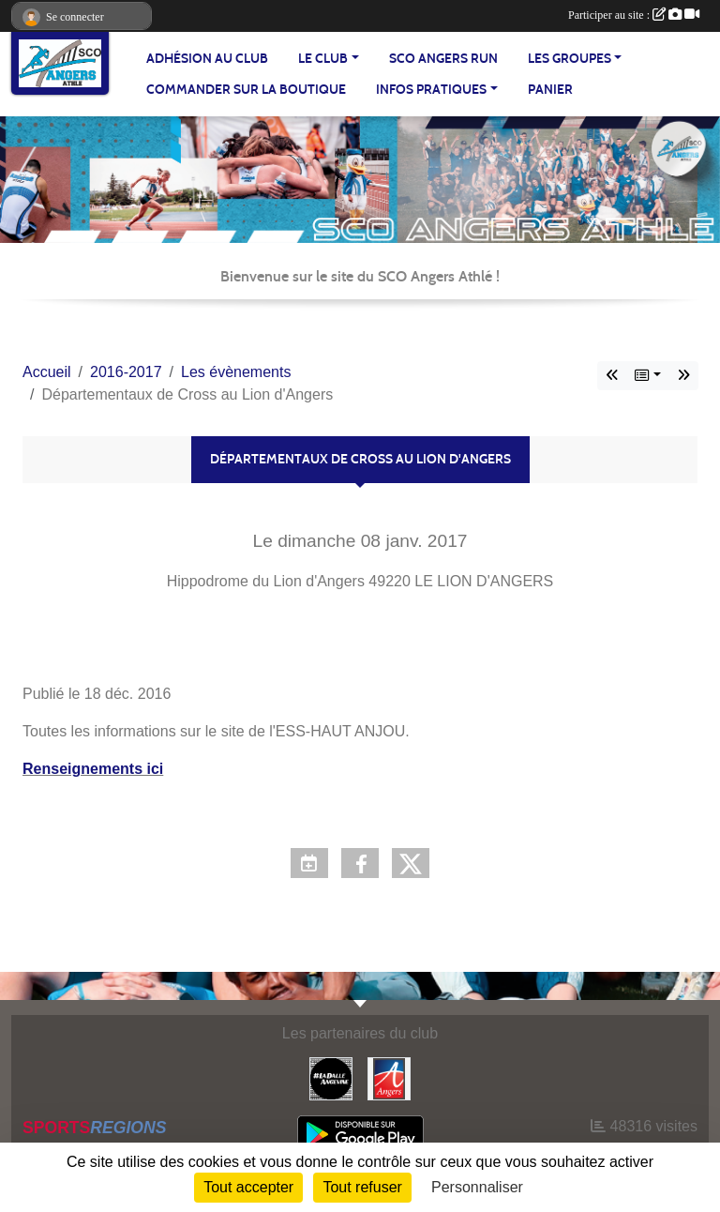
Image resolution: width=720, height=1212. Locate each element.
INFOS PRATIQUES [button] (431, 90)
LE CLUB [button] (323, 59)
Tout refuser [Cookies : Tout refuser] (361, 1187)
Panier (550, 90)
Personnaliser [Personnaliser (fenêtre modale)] (477, 1187)
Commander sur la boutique (246, 90)
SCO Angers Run (443, 59)
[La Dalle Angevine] (330, 1077)
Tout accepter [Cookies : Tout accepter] (248, 1187)
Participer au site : (633, 15)
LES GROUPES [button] (569, 59)
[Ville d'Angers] (389, 1077)
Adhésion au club (207, 59)
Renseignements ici (92, 769)
